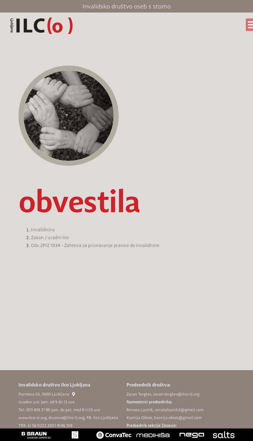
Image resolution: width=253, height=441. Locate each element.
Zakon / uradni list (50, 237)
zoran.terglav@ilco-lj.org (176, 394)
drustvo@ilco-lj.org (67, 417)
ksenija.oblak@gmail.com (178, 417)
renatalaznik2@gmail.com (179, 409)
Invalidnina (43, 230)
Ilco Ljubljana (105, 417)
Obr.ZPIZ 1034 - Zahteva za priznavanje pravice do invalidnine (95, 245)
